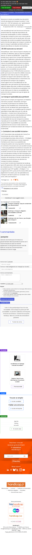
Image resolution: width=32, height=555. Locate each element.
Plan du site (5, 488)
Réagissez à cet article (11, 188)
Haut (19, 530)
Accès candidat (15, 401)
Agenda (16, 421)
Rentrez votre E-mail (16, 453)
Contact (12, 488)
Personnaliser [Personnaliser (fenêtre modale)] (27, 8)
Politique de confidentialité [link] (16, 10)
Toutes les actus (16, 322)
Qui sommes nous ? (16, 492)
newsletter (17, 447)
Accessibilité (5, 194)
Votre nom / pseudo (6, 262)
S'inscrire (16, 461)
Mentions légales (13, 490)
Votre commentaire (6, 273)
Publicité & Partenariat (24, 488)
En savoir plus (16, 429)
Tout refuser (16, 8)
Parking (16, 423)
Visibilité (2, 284)
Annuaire (16, 425)
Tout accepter (5, 8)
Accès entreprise (16, 408)
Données (22, 490)
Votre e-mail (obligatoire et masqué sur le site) (14, 267)
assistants (14, 293)
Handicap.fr (15, 529)
